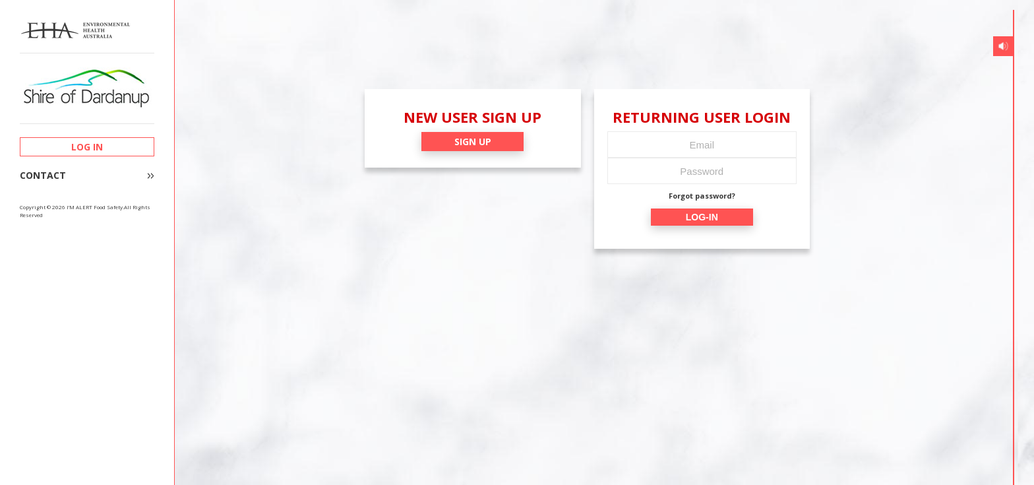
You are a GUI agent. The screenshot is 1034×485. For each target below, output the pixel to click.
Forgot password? (702, 196)
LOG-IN (702, 217)
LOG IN (87, 147)
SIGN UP (472, 141)
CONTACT (43, 175)
